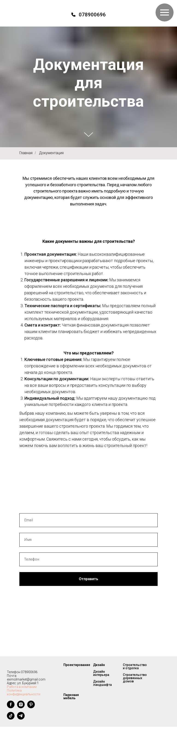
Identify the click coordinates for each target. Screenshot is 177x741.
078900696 (92, 15)
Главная (25, 153)
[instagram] (21, 707)
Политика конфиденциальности (23, 692)
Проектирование (76, 664)
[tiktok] (11, 718)
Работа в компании (22, 687)
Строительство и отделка (135, 666)
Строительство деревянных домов (135, 678)
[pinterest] (31, 707)
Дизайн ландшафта (102, 683)
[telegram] (21, 718)
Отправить (88, 579)
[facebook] (11, 707)
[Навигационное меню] (164, 12)
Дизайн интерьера (101, 673)
